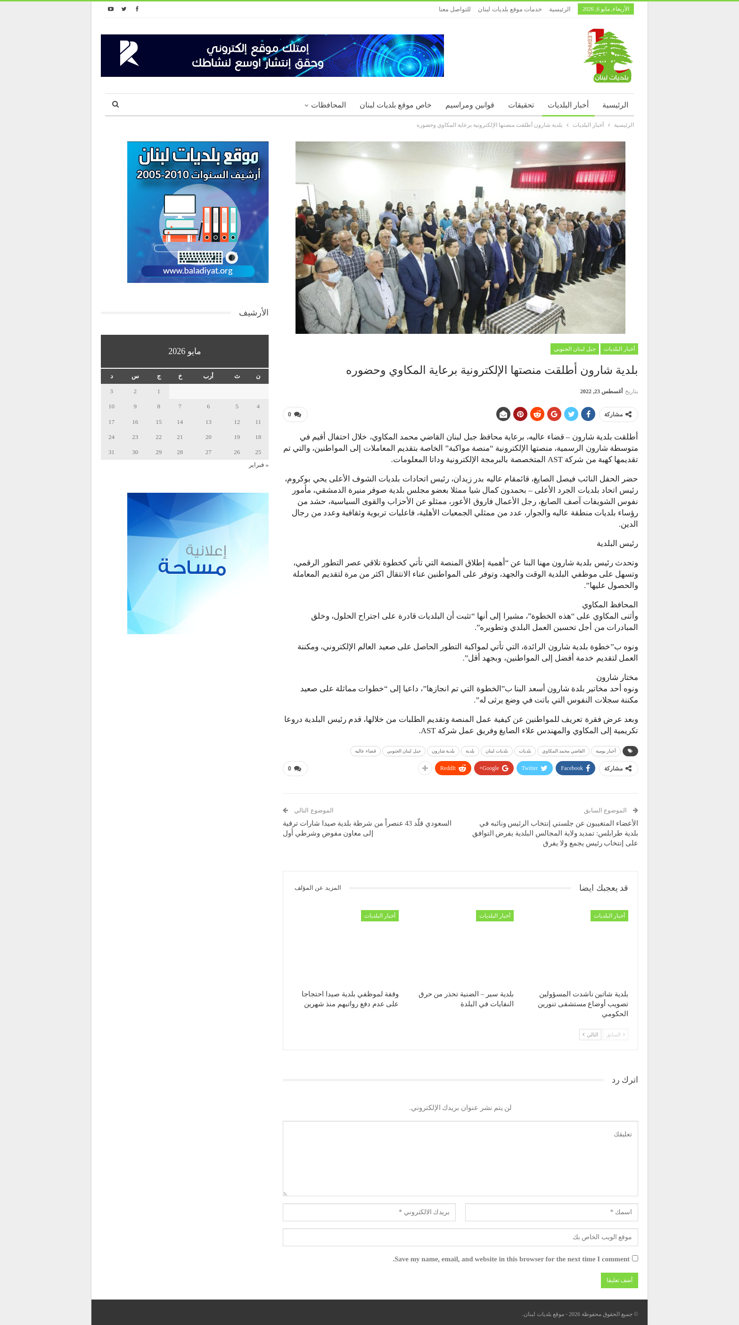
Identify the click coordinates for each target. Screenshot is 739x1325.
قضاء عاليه (365, 749)
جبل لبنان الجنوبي (575, 349)
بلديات (525, 749)
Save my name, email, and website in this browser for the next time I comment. (511, 1255)
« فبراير (259, 464)
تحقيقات (521, 105)
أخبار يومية (606, 749)
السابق (615, 1031)
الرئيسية (560, 9)
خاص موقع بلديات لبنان (396, 105)
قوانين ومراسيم (469, 105)
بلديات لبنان (496, 749)
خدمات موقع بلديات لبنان (510, 9)
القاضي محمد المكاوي (563, 749)
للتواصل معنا (455, 9)
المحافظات (328, 105)
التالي (590, 1031)
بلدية (470, 749)
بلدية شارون (443, 749)
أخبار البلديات (568, 105)
